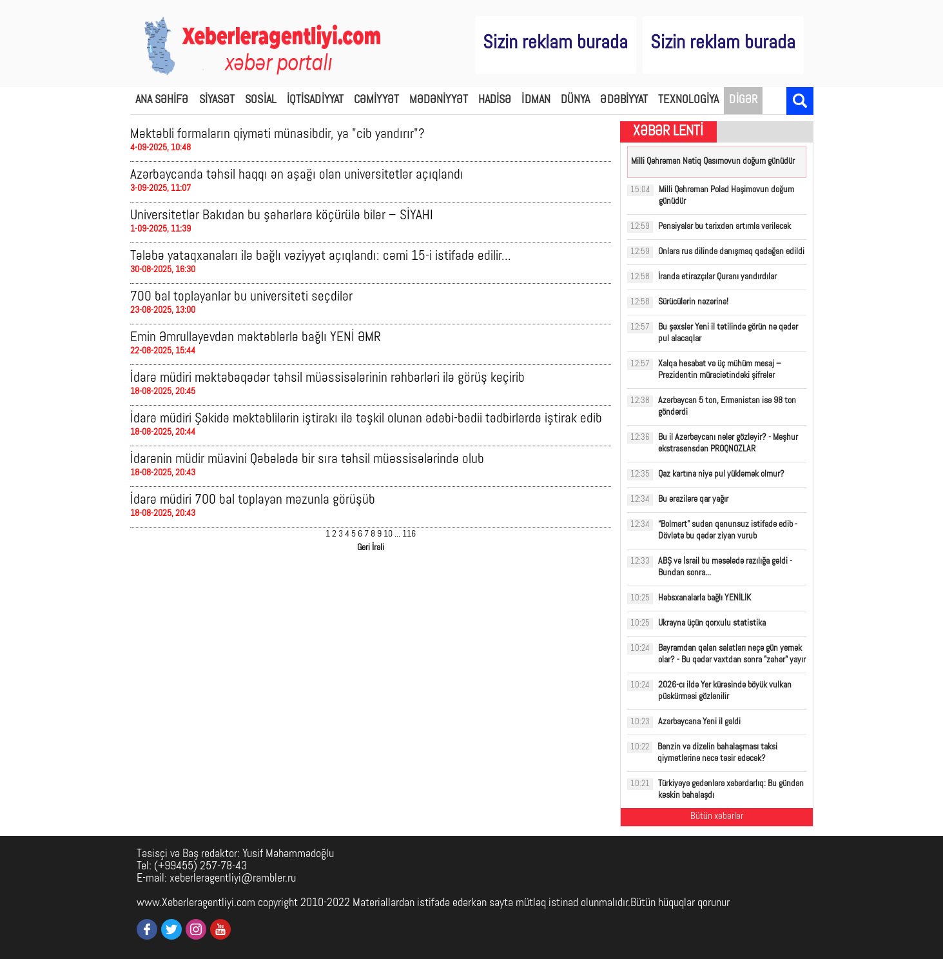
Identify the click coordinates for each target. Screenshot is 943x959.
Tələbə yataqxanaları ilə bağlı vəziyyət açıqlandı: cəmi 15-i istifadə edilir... (320, 256)
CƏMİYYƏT (376, 100)
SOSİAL (261, 100)
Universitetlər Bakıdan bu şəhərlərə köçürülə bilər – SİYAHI (281, 215)
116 (409, 534)
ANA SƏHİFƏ (162, 100)
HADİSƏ (495, 100)
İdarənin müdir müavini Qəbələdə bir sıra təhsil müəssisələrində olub (307, 459)
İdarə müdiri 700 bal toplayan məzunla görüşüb (252, 500)
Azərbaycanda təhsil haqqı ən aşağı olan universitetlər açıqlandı (296, 175)
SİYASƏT (217, 100)
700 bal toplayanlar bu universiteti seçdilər (241, 297)
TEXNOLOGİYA (688, 100)
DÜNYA (575, 100)
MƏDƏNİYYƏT (438, 100)
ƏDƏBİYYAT (624, 100)
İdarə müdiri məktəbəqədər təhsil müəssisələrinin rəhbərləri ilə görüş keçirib (327, 378)
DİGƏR (743, 100)
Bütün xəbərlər (716, 817)
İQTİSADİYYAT (315, 100)
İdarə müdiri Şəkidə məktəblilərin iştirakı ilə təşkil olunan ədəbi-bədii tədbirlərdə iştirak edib (366, 419)
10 (388, 534)
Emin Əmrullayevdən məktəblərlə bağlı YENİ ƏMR (255, 337)
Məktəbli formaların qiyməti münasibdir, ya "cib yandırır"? (277, 134)
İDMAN (535, 100)
